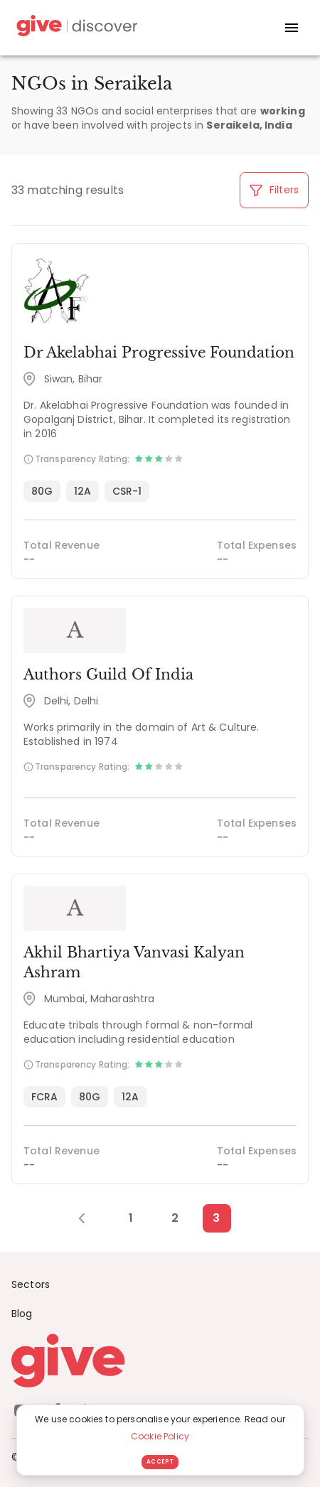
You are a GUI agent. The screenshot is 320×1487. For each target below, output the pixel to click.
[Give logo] (160, 1360)
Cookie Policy (160, 1436)
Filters (274, 190)
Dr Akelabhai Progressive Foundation (158, 352)
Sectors (30, 1284)
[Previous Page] (89, 1218)
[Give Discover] (75, 28)
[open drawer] (291, 28)
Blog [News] (22, 1313)
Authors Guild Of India (108, 674)
